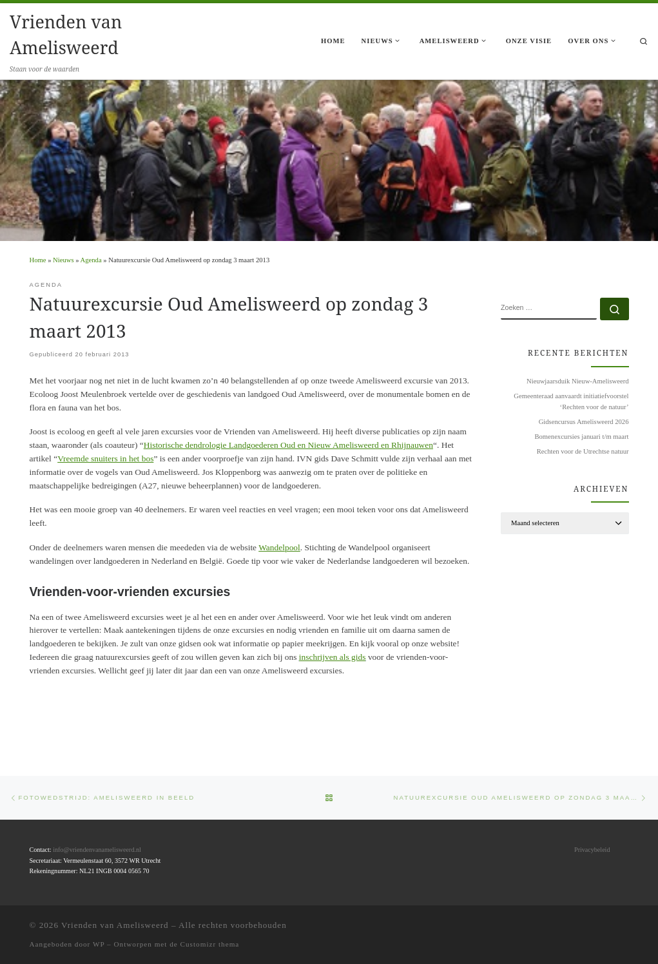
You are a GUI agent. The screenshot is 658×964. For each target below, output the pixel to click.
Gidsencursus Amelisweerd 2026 (584, 421)
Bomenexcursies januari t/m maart (581, 436)
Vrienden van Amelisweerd (115, 925)
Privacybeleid (592, 849)
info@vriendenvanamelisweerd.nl (97, 849)
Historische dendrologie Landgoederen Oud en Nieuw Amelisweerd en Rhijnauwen (288, 445)
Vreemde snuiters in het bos (105, 458)
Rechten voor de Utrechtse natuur (583, 451)
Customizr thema (210, 944)
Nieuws (63, 260)
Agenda (91, 260)
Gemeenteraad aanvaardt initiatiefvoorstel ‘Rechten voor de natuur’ (571, 401)
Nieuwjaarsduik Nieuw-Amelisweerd (577, 381)
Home (38, 260)
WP (98, 944)
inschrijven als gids (332, 657)
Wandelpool (279, 547)
